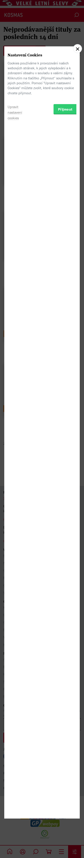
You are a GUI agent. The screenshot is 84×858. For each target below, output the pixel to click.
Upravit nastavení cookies (15, 459)
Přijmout (65, 456)
